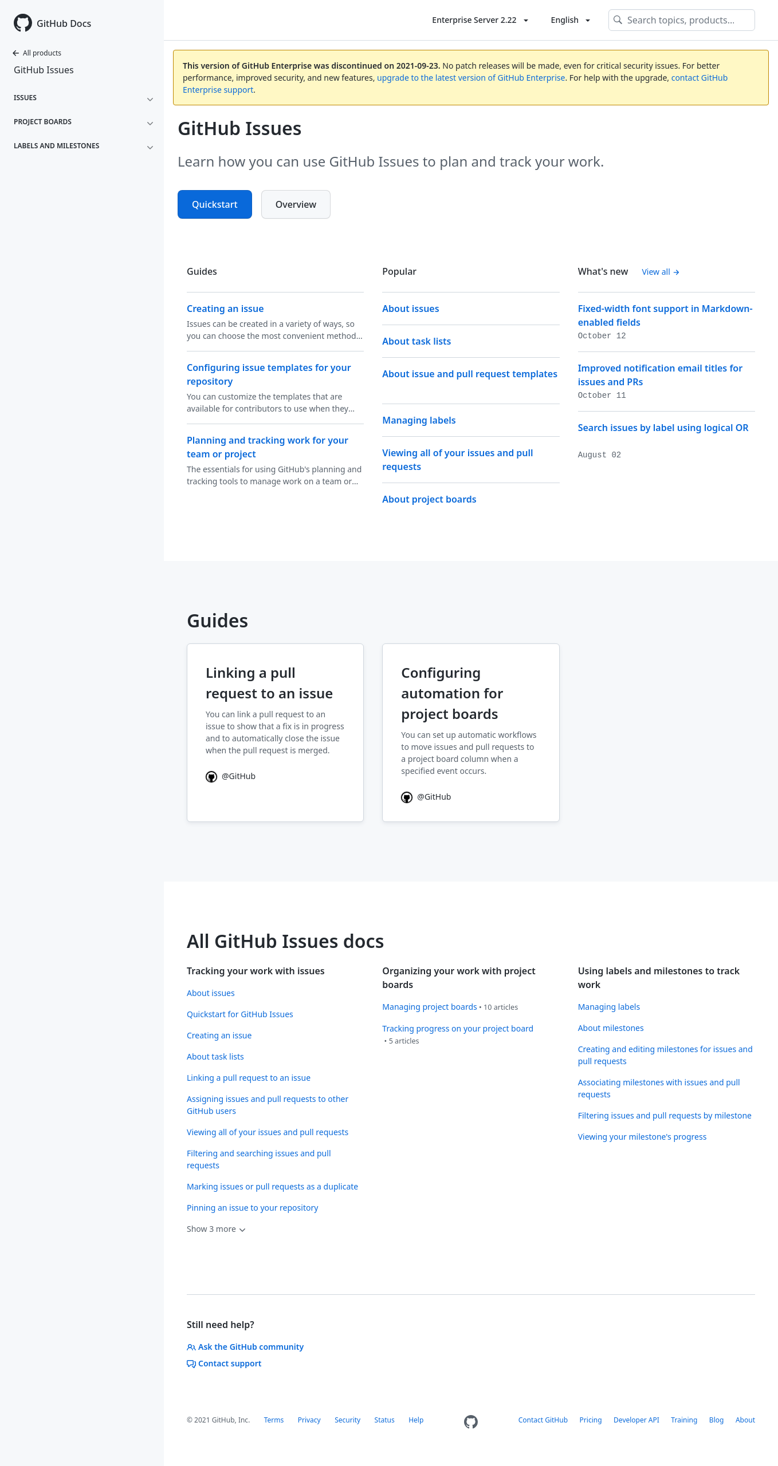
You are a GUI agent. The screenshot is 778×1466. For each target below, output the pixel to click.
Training (684, 1420)
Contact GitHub (543, 1420)
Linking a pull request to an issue (249, 1077)
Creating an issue (219, 1035)
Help (415, 1420)
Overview (296, 204)
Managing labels (609, 1006)
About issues (211, 992)
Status (385, 1420)
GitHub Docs (64, 23)
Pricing (591, 1420)
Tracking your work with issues (256, 971)
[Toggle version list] (480, 20)
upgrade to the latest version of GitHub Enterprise (471, 77)
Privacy (309, 1420)
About (745, 1420)
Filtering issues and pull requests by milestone (665, 1115)
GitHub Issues (44, 70)
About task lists (215, 1056)
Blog (716, 1420)
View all (661, 271)
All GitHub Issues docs (285, 940)
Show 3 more (217, 1228)
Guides (217, 620)
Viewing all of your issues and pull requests (267, 1132)
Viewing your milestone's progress (642, 1136)
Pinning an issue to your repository (252, 1207)
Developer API (636, 1420)
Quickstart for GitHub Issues (240, 1014)
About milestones (611, 1027)
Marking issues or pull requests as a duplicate (272, 1186)
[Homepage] (471, 1422)
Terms (274, 1420)
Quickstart (215, 204)
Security (347, 1420)
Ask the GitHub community (245, 1346)
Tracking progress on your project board (457, 1028)
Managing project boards (429, 1006)
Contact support (224, 1363)
